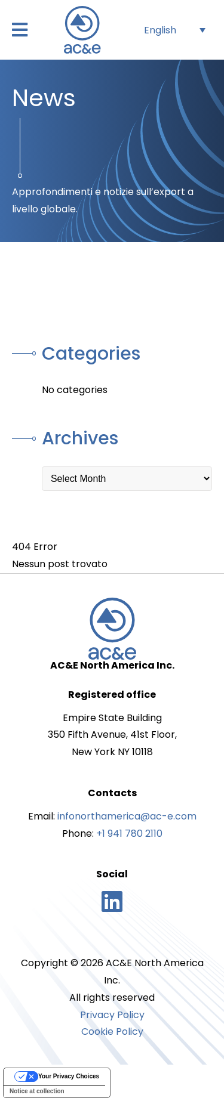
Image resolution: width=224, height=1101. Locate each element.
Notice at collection (37, 1091)
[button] (19, 30)
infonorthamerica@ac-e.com (127, 816)
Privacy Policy (112, 1015)
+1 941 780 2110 (129, 833)
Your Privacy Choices (68, 1076)
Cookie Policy (112, 1031)
